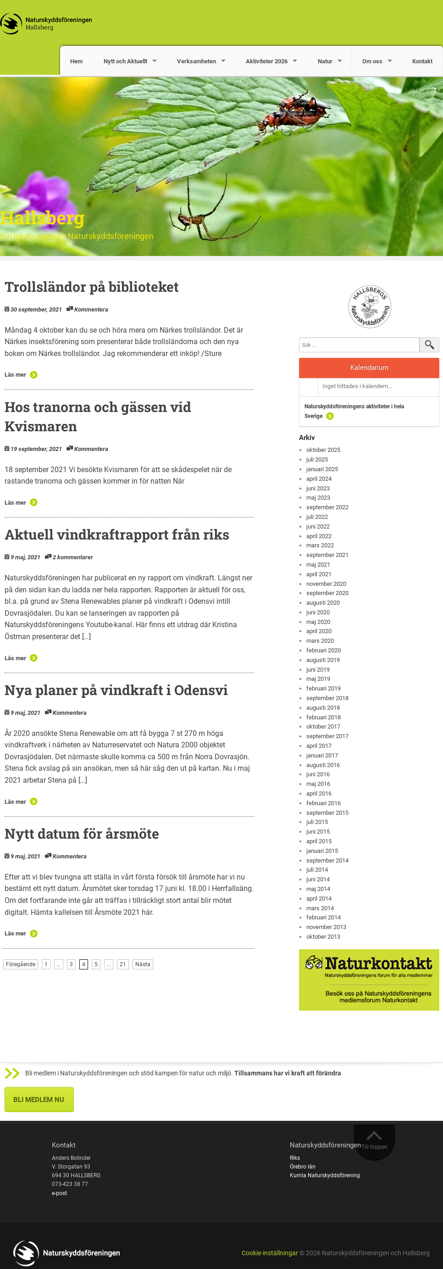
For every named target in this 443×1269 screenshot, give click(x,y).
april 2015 (319, 841)
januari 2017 (322, 755)
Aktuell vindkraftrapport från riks (117, 534)
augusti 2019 (323, 660)
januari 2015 (322, 850)
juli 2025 (317, 459)
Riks (295, 1158)
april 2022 (319, 536)
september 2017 (327, 736)
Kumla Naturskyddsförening (325, 1175)
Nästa (142, 964)
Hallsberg (42, 217)
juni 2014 (318, 879)
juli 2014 (317, 869)
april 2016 (319, 793)
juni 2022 (318, 526)
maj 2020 (318, 621)
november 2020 (326, 583)
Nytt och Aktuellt (125, 61)
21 (123, 964)
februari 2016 (323, 803)
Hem (76, 61)
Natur (325, 61)
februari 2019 (323, 688)
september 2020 (327, 593)
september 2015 (327, 812)
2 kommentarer (73, 557)
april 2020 (319, 631)
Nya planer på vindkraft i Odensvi (116, 690)
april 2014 (319, 898)
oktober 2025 (323, 449)
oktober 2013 (323, 936)
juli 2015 (317, 821)
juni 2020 (318, 612)
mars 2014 (320, 908)
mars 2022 (320, 545)
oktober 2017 (323, 726)
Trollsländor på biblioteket (92, 286)
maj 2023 (318, 497)
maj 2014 (318, 888)
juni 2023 (318, 488)
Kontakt (422, 61)
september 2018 (327, 698)
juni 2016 (318, 774)
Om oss (372, 61)
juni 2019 (318, 669)
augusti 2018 (323, 707)
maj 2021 (318, 564)
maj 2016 (318, 783)
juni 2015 (318, 831)
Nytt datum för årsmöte (82, 833)
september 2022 (327, 507)
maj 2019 (318, 678)
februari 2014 (323, 917)
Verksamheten (196, 61)
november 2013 (326, 927)
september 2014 (327, 860)
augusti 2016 (323, 765)
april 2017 (319, 745)
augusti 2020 (323, 602)
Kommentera (91, 309)
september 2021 (327, 554)
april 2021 (319, 574)
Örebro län (303, 1166)
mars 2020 (320, 640)
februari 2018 (323, 717)
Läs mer (15, 374)
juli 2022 (317, 516)
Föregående (20, 964)
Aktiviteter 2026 (267, 61)
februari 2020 (323, 650)
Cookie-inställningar (270, 1253)
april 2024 (319, 478)
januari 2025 (322, 469)
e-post (59, 1193)
